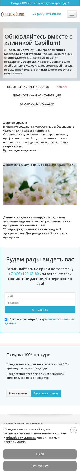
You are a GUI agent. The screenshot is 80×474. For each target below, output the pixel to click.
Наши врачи (18, 393)
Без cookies (40, 466)
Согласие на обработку (39, 321)
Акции (62, 87)
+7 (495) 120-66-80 (46, 14)
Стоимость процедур (37, 103)
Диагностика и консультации (37, 95)
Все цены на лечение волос (28, 87)
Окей (40, 454)
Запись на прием (45, 393)
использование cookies (48, 433)
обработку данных (21, 438)
